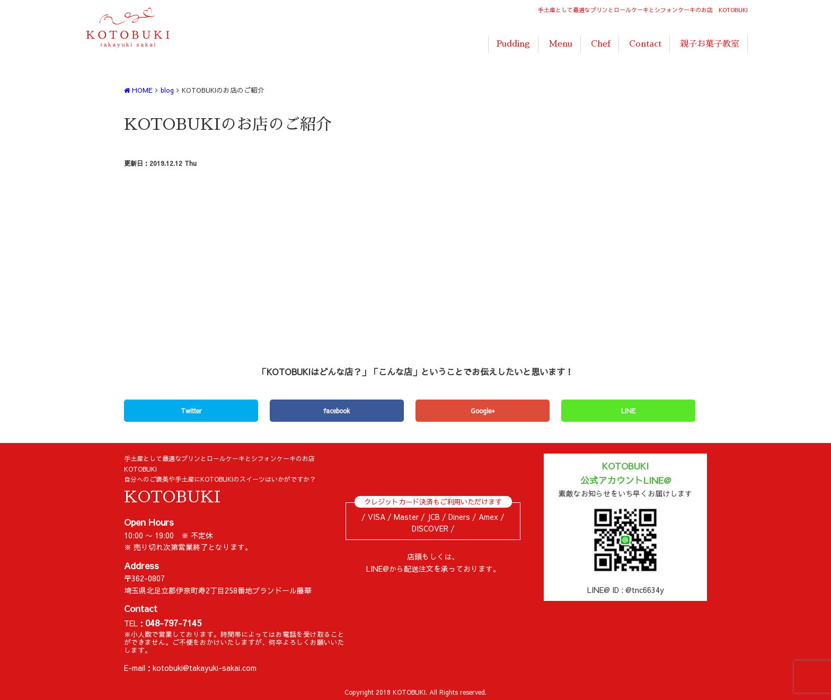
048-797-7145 (173, 622)
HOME (138, 89)
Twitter (191, 410)
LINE (628, 410)
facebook (336, 410)
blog (167, 89)
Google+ (483, 410)
